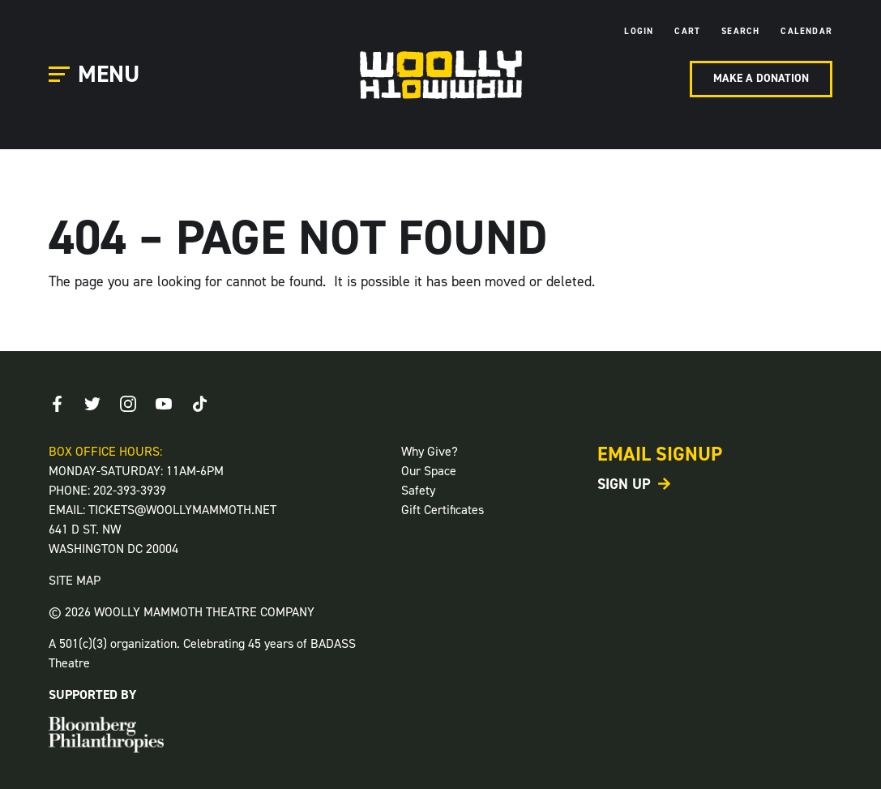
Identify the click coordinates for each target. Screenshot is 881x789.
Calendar (806, 31)
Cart (687, 31)
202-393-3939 (129, 490)
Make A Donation (761, 78)
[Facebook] (57, 404)
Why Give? (429, 451)
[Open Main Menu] (96, 75)
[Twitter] (92, 404)
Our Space (428, 470)
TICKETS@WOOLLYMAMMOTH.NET (182, 509)
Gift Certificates (442, 509)
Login (638, 31)
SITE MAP (75, 580)
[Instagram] (128, 404)
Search (740, 31)
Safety (418, 490)
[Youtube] (164, 404)
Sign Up (624, 484)
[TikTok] (199, 404)
